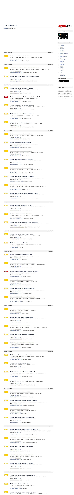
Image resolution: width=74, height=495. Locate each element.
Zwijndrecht (62, 73)
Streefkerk (61, 70)
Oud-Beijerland (62, 62)
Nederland (6, 28)
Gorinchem (61, 50)
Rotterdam (61, 67)
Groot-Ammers (62, 51)
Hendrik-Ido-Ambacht (63, 56)
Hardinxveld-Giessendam (64, 53)
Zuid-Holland (12, 60)
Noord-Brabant (12, 218)
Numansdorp (62, 61)
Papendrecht (62, 64)
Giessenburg (62, 48)
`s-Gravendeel (62, 75)
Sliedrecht (61, 69)
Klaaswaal (61, 58)
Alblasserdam (62, 45)
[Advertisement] (28, 40)
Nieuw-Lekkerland (63, 59)
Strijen (61, 72)
